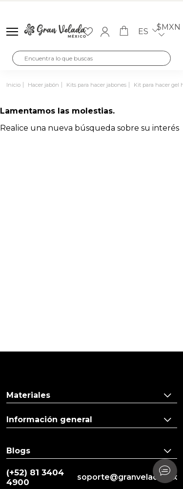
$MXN (169, 32)
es (148, 31)
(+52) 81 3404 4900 (35, 477)
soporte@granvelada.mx (127, 477)
